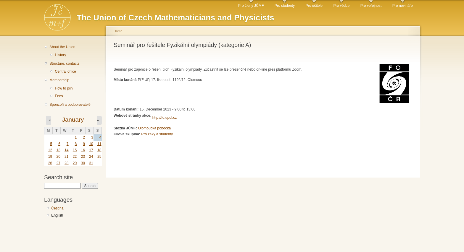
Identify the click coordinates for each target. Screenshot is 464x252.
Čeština (57, 208)
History (60, 55)
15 (75, 150)
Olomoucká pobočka (154, 128)
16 (83, 150)
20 (58, 157)
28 (67, 163)
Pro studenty (285, 6)
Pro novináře (402, 6)
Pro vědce (341, 6)
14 (67, 150)
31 (91, 163)
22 (75, 157)
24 (91, 157)
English (57, 215)
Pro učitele (314, 6)
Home (118, 31)
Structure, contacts (64, 63)
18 (99, 150)
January (73, 119)
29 (75, 163)
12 (50, 150)
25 (99, 157)
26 (50, 163)
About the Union (62, 47)
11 (99, 144)
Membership (59, 80)
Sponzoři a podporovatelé (70, 105)
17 (91, 150)
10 (91, 144)
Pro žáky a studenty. (157, 134)
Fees (59, 96)
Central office (65, 71)
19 (50, 157)
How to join (63, 88)
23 (83, 157)
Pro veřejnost (371, 6)
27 (58, 163)
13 (58, 150)
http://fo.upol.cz (164, 118)
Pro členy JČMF (251, 6)
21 (67, 157)
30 (83, 163)
